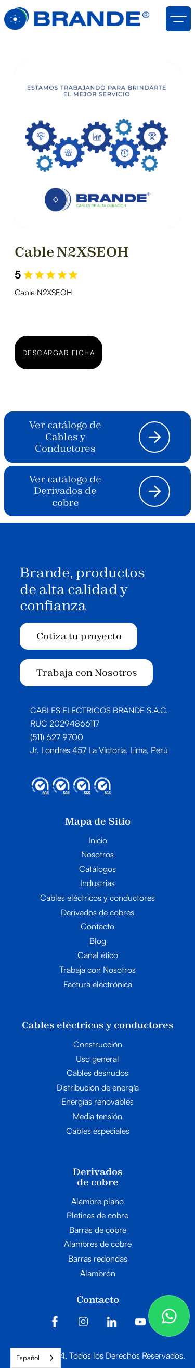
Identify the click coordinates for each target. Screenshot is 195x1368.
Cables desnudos (97, 1073)
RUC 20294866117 (64, 723)
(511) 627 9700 (56, 737)
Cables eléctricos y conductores (97, 898)
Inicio (97, 840)
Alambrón (97, 1273)
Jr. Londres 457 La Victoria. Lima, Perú (99, 750)
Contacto (97, 926)
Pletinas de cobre (97, 1215)
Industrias (97, 883)
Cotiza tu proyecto (79, 636)
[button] (178, 18)
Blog (97, 941)
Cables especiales (97, 1131)
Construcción (97, 1044)
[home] (77, 18)
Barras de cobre (97, 1230)
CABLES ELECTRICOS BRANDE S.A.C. (99, 710)
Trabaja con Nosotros (86, 673)
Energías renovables (97, 1102)
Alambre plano (97, 1201)
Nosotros (97, 854)
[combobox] (35, 1358)
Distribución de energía (98, 1088)
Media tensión (97, 1116)
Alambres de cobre (98, 1244)
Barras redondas (97, 1259)
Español (28, 1357)
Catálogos (97, 869)
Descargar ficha (58, 352)
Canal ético (97, 955)
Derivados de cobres (97, 912)
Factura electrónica (97, 984)
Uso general (97, 1059)
